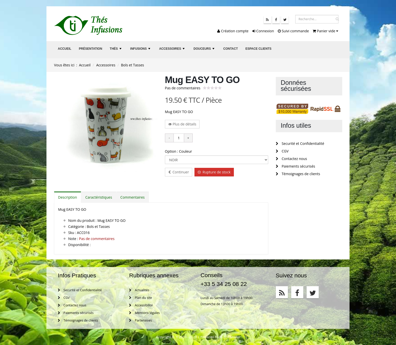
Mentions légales (144, 313)
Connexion (263, 31)
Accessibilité (141, 305)
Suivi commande (293, 31)
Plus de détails (182, 124)
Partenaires (140, 320)
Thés (116, 50)
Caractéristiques (98, 197)
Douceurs (204, 50)
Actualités (139, 290)
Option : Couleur (178, 151)
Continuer (178, 172)
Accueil (64, 48)
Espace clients (258, 48)
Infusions (141, 50)
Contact (230, 48)
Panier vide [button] (325, 31)
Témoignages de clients (298, 173)
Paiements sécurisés (295, 166)
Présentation (90, 48)
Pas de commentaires (183, 88)
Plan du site (140, 298)
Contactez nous (291, 158)
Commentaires (132, 197)
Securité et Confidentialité (300, 143)
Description (67, 197)
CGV (282, 151)
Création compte (233, 31)
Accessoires (172, 50)
